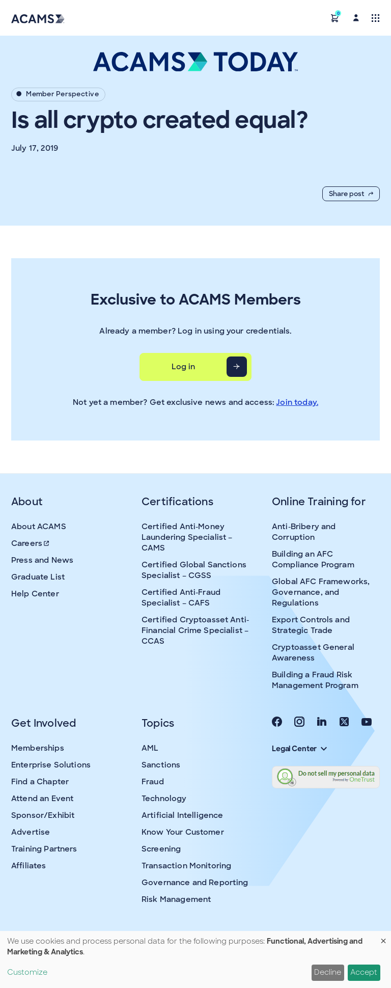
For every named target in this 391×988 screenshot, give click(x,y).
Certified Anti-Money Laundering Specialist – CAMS (187, 537)
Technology (164, 798)
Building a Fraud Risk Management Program (315, 680)
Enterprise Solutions (51, 765)
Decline (327, 972)
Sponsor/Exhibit (42, 815)
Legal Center (299, 748)
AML (150, 748)
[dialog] (195, 959)
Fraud (153, 782)
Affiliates (28, 866)
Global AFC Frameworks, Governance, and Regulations (321, 592)
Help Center (35, 594)
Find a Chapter (40, 782)
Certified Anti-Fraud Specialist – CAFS (181, 597)
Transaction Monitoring (186, 866)
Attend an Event (42, 798)
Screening (161, 849)
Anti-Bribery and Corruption (304, 532)
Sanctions (161, 765)
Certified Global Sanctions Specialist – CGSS (194, 570)
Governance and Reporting (195, 882)
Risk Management (176, 899)
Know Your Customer (183, 832)
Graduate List (38, 577)
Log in (184, 367)
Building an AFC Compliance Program (313, 559)
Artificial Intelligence (182, 815)
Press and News (42, 560)
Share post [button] (351, 193)
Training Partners (44, 849)
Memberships (37, 748)
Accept (363, 972)
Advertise (30, 832)
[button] (335, 17)
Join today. (297, 402)
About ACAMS (38, 527)
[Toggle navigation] (375, 17)
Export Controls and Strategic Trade (311, 625)
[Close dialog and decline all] (383, 937)
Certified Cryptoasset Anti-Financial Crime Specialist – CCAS (195, 630)
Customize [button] (27, 972)
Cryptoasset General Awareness (313, 652)
